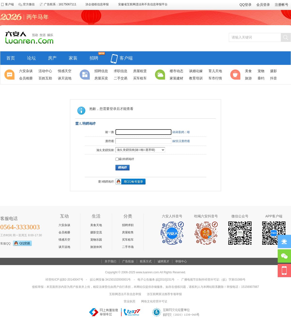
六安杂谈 (64, 225)
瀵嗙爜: (110, 141)
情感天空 (64, 239)
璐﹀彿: (110, 132)
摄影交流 (96, 232)
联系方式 (146, 261)
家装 (73, 57)
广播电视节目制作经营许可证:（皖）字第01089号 (213, 279)
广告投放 (128, 261)
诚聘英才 (163, 261)
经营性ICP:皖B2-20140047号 (64, 279)
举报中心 (181, 261)
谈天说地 (64, 247)
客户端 (121, 55)
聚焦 (10, 74)
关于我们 (110, 261)
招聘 (94, 57)
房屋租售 (128, 232)
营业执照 (129, 301)
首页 (10, 57)
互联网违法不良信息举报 (125, 294)
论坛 (31, 57)
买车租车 (128, 239)
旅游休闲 (96, 247)
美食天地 (96, 225)
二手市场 (128, 247)
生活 (161, 74)
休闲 (236, 74)
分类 (85, 74)
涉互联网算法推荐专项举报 (164, 294)
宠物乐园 (96, 239)
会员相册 (64, 232)
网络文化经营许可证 (154, 301)
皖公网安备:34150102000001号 (110, 279)
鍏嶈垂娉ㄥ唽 (181, 132)
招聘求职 (128, 225)
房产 (52, 57)
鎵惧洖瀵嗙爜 (181, 141)
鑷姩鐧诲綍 (124, 159)
